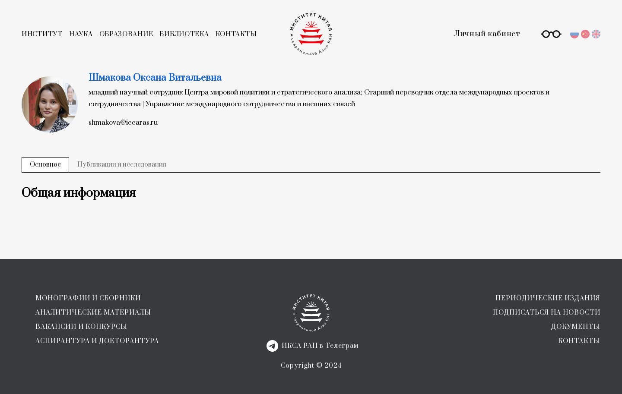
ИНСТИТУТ (42, 34)
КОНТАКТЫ (236, 34)
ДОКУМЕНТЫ (575, 327)
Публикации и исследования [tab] (121, 165)
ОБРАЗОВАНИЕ (126, 34)
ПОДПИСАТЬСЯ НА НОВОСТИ (546, 313)
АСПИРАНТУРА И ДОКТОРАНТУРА (97, 341)
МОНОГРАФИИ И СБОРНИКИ (88, 298)
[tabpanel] (311, 193)
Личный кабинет (487, 34)
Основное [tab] (45, 165)
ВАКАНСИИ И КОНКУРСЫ (81, 327)
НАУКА (81, 34)
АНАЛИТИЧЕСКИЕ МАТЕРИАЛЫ (93, 313)
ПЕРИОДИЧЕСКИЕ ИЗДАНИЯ (547, 298)
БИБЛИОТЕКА (184, 34)
